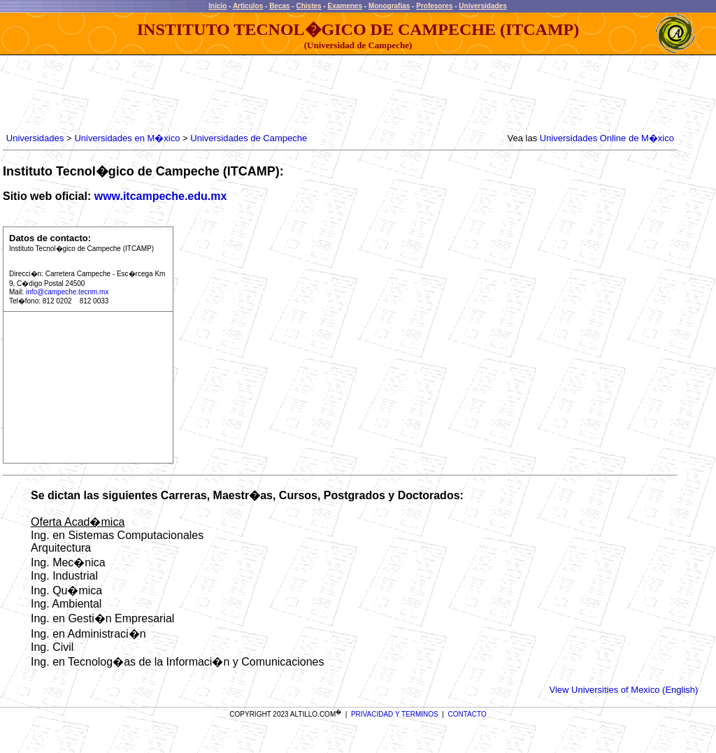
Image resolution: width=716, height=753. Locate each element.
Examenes (345, 6)
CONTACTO (467, 714)
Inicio (217, 6)
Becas (279, 6)
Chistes (308, 6)
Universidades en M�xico (127, 138)
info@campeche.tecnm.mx (67, 292)
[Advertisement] (258, 94)
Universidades (482, 6)
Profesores (434, 6)
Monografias (389, 6)
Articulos (248, 6)
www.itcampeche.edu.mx (160, 196)
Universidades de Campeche (248, 138)
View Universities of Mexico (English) (624, 689)
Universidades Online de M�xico (607, 138)
